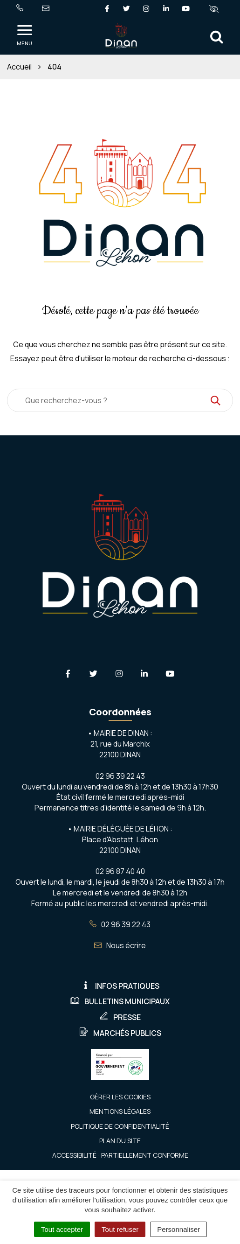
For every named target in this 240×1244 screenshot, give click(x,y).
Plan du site (120, 1140)
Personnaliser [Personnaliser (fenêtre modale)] (178, 1229)
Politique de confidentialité (120, 1126)
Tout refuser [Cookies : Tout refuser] (120, 1229)
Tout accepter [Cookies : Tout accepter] (62, 1229)
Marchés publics (120, 1033)
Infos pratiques (120, 986)
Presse (120, 1017)
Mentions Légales (120, 1111)
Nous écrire (120, 945)
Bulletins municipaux (120, 1001)
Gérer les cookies (120, 1096)
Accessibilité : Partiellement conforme (120, 1155)
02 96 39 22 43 (120, 924)
